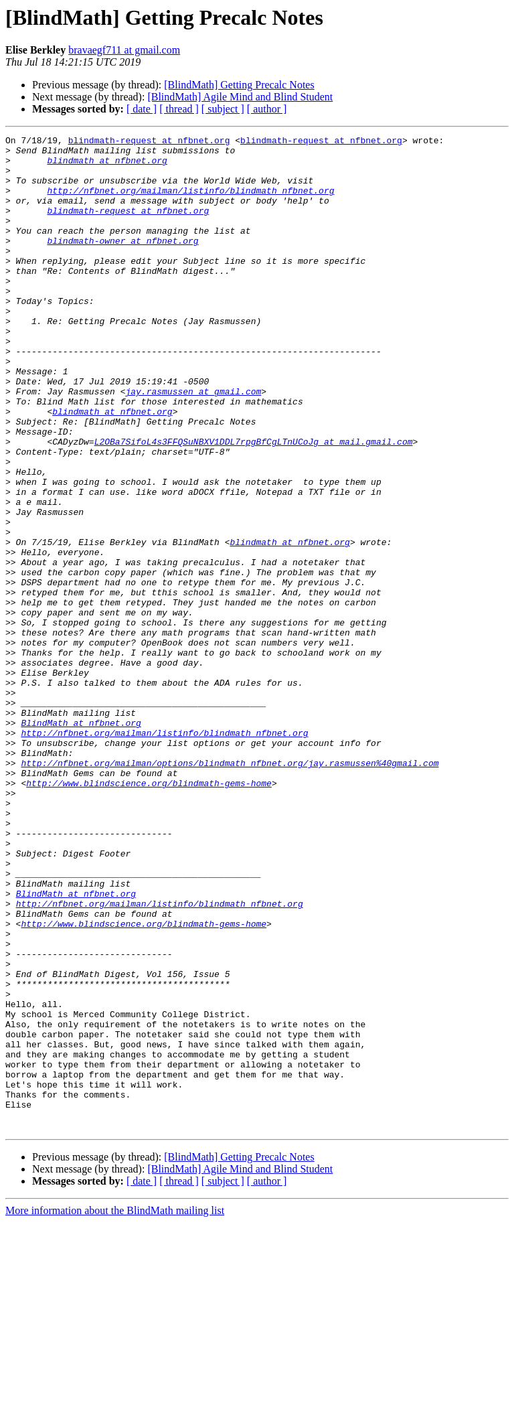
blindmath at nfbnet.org (107, 166)
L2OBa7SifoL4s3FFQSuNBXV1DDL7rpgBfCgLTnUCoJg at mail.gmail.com (253, 504)
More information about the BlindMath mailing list (114, 1409)
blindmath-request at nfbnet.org (149, 142)
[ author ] (267, 109)
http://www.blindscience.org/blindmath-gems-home (149, 913)
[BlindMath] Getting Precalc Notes (239, 84)
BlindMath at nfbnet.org (81, 841)
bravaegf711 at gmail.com (124, 50)
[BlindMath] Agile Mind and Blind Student (240, 96)
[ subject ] (222, 109)
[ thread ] (179, 109)
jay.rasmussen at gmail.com (193, 443)
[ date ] (141, 109)
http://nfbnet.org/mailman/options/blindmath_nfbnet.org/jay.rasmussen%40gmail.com (229, 889)
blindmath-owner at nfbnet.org (122, 262)
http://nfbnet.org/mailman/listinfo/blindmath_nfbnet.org (190, 202)
